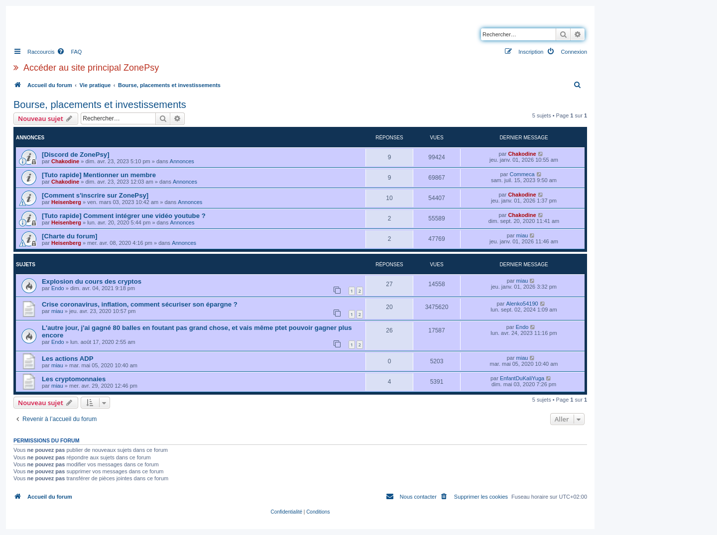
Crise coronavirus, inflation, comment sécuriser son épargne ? (140, 304)
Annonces (182, 161)
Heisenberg (66, 202)
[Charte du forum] (69, 236)
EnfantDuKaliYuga (522, 378)
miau (522, 235)
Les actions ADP (68, 358)
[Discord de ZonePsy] (76, 154)
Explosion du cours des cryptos (91, 281)
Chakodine (65, 161)
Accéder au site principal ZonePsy (91, 68)
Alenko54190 (522, 304)
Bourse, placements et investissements (99, 104)
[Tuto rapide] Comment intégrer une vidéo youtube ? (124, 215)
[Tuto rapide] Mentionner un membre (99, 175)
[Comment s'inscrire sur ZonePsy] (95, 195)
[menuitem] (69, 52)
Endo (57, 288)
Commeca (521, 174)
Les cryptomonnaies (74, 379)
